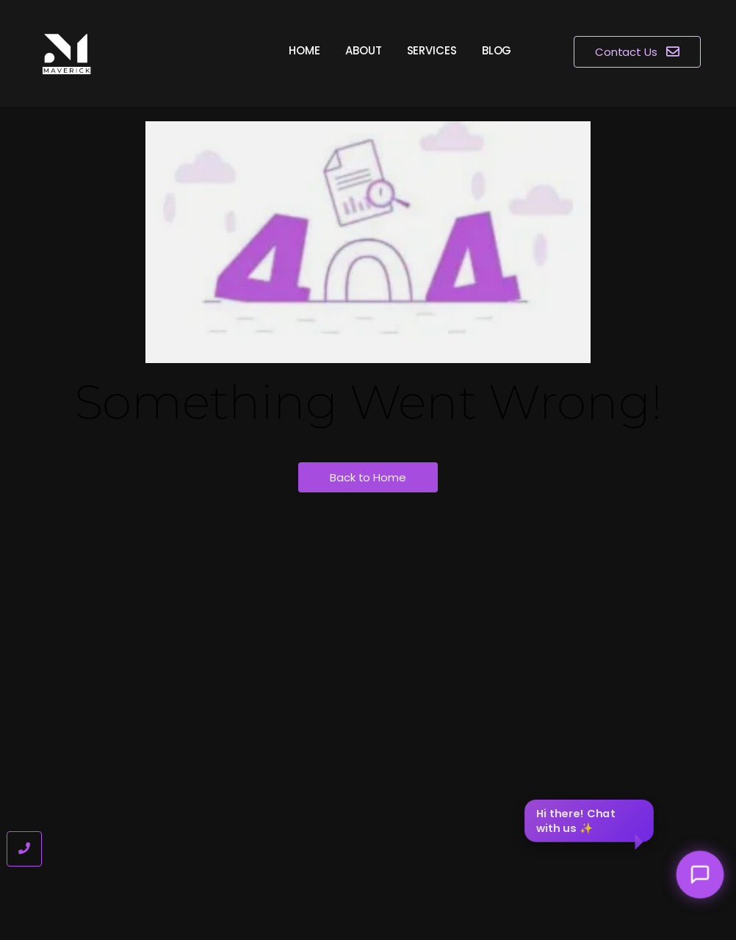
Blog (497, 50)
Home (304, 50)
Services (432, 50)
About (363, 50)
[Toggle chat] (700, 875)
